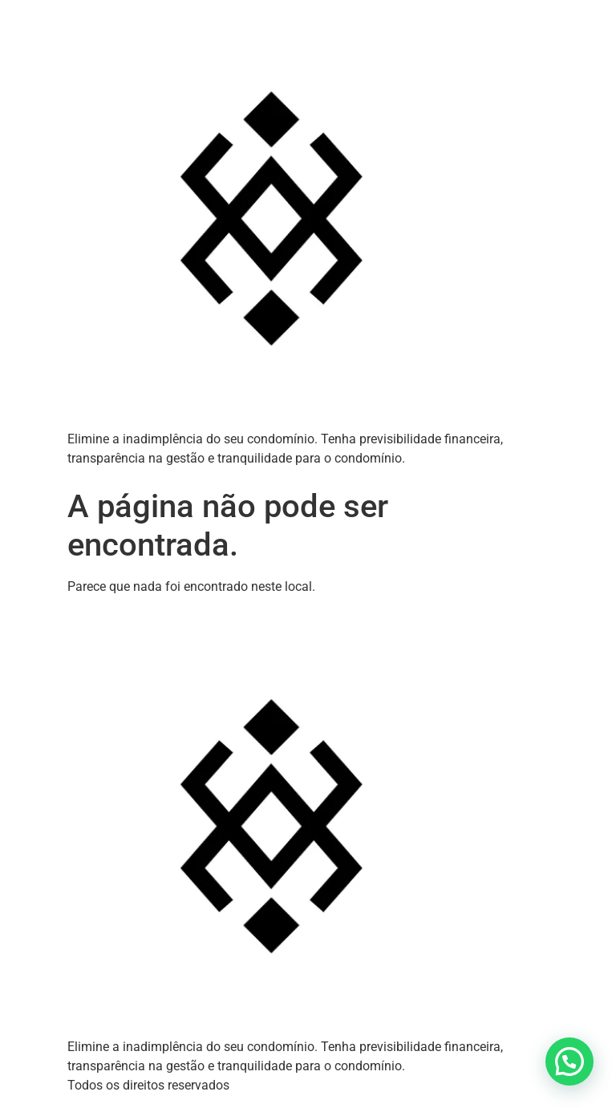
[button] (569, 1061)
